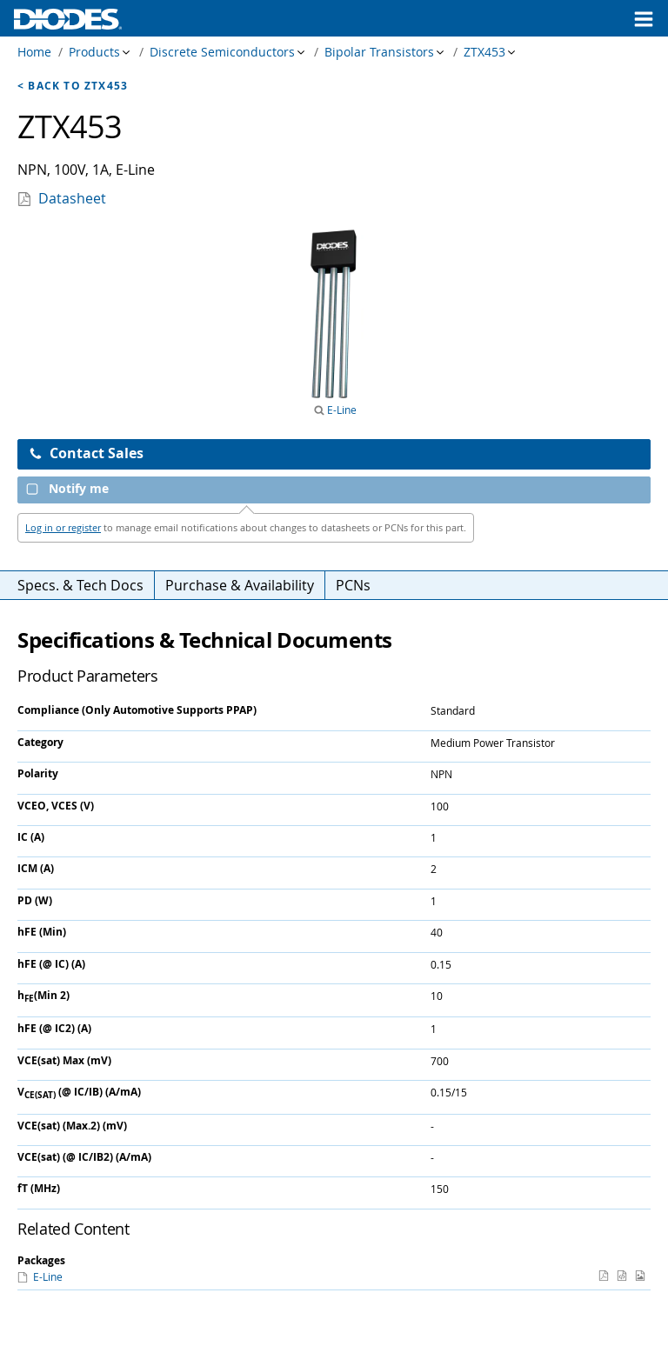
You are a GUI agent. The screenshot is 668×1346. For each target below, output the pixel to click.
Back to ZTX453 (78, 85)
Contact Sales (86, 453)
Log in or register (63, 527)
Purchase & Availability (239, 585)
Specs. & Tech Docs (80, 585)
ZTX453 (484, 51)
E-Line (340, 409)
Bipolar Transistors (379, 51)
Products (94, 51)
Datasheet (72, 198)
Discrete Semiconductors (222, 51)
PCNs (353, 585)
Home (34, 51)
